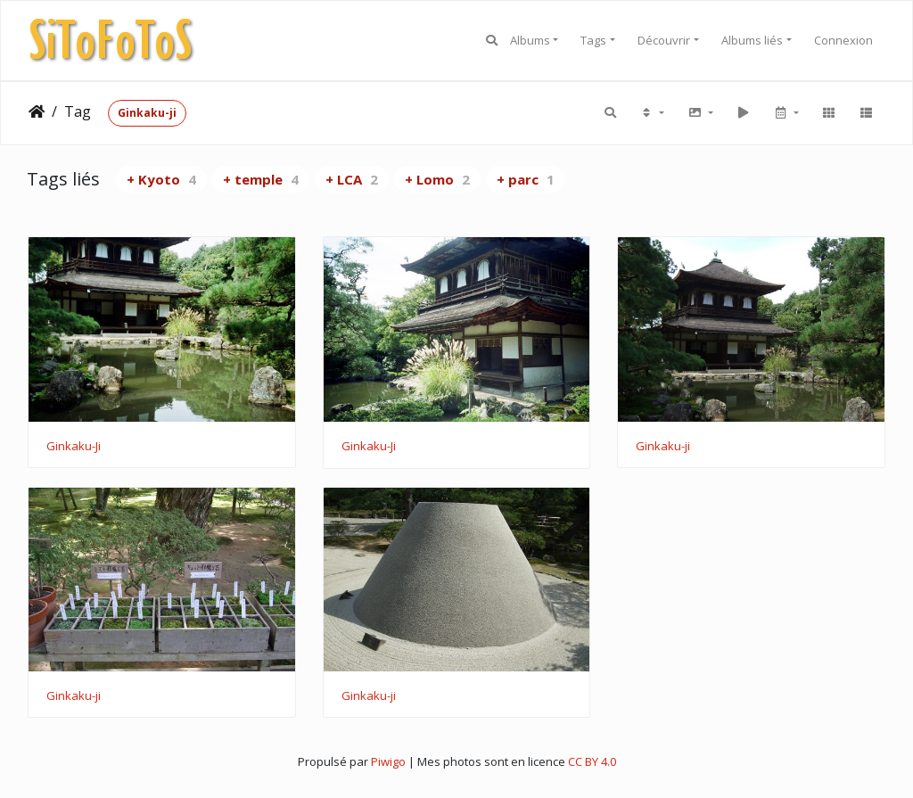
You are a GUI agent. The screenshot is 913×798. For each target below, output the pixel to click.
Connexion (843, 40)
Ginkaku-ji (147, 112)
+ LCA (351, 179)
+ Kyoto (161, 179)
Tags (593, 40)
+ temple (261, 179)
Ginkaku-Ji (73, 447)
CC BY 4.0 (592, 761)
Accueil (37, 111)
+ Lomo (437, 179)
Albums (530, 40)
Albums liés (752, 40)
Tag (77, 111)
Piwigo (388, 761)
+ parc (526, 179)
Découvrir (663, 40)
